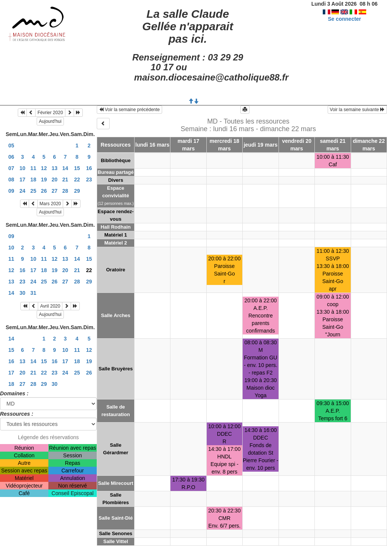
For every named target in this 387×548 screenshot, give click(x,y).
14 (65, 168)
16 (89, 168)
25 (33, 191)
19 (44, 179)
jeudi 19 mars (261, 145)
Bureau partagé (115, 172)
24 (23, 191)
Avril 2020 (50, 306)
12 (44, 168)
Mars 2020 (50, 203)
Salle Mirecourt (115, 483)
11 (33, 168)
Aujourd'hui (50, 121)
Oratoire (115, 269)
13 (54, 168)
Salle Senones (115, 533)
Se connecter (344, 19)
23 (89, 179)
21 (65, 179)
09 (11, 191)
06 (11, 157)
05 (11, 145)
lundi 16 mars (152, 145)
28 (65, 191)
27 (54, 191)
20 (54, 179)
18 (33, 179)
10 (23, 168)
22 (77, 179)
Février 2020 (50, 112)
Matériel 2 (115, 243)
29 (77, 191)
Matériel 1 (115, 235)
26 (44, 191)
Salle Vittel (115, 541)
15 (77, 168)
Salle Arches (115, 315)
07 (11, 168)
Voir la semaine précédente (129, 109)
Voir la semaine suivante (357, 109)
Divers (115, 180)
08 (11, 179)
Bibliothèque (116, 160)
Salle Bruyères (116, 369)
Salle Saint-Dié (116, 518)
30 (23, 293)
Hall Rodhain (115, 227)
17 (23, 179)
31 (33, 293)
